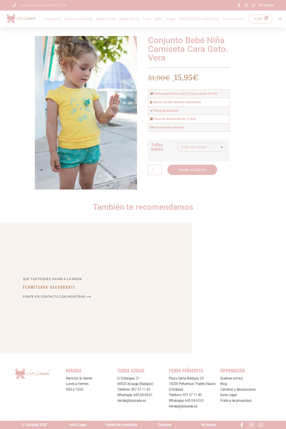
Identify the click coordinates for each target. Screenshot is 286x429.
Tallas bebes (157, 147)
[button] (280, 19)
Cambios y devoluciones (238, 389)
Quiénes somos (231, 378)
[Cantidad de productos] (155, 170)
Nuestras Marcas (78, 19)
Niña (147, 19)
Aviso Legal (228, 395)
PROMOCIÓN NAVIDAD (199, 19)
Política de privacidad (235, 400)
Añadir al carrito (192, 169)
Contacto (164, 425)
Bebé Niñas (106, 19)
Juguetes (52, 19)
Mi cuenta (208, 425)
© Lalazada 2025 (34, 425)
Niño (158, 19)
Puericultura (233, 19)
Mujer (171, 19)
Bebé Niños (129, 19)
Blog (223, 384)
